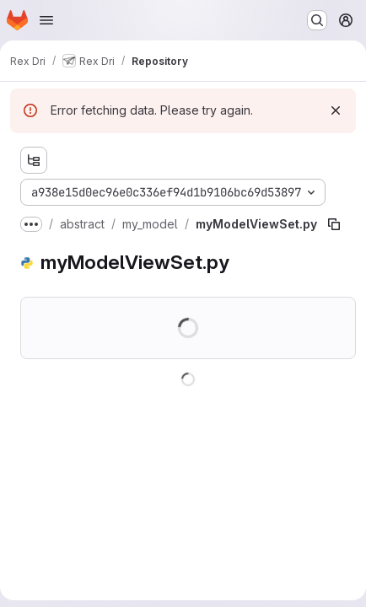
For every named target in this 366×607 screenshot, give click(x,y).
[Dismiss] (336, 110)
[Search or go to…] (317, 20)
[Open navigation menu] (46, 20)
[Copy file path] (333, 224)
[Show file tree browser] (33, 160)
